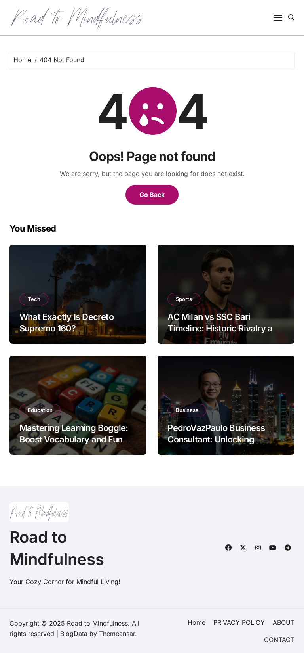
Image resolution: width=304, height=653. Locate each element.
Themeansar (117, 634)
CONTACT (279, 639)
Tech (34, 299)
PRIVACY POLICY (239, 622)
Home (196, 622)
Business (187, 410)
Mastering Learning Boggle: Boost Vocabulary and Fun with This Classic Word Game (77, 439)
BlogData (73, 634)
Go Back (152, 195)
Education (40, 410)
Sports (184, 299)
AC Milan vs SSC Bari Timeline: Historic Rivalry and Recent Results (224, 328)
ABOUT (283, 622)
